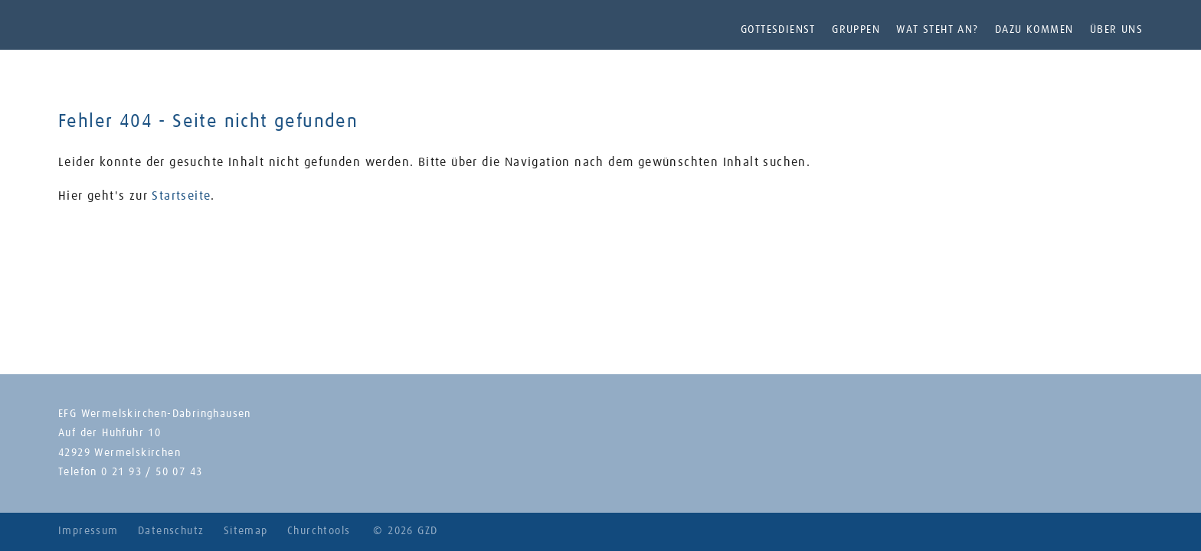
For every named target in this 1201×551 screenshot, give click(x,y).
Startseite (181, 196)
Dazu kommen (1034, 29)
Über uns (1116, 29)
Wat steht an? (937, 29)
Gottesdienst (778, 29)
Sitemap (246, 531)
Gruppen (856, 29)
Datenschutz (171, 531)
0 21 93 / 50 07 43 (151, 472)
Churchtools (318, 531)
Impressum (88, 531)
